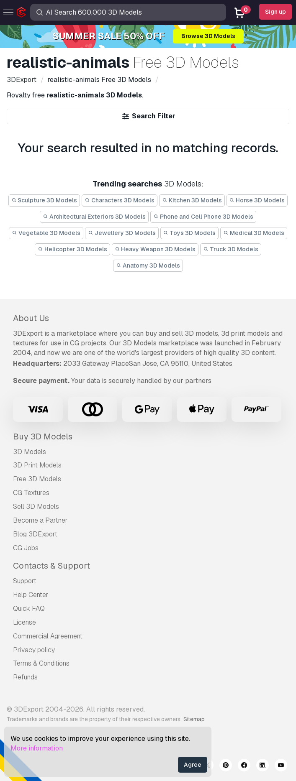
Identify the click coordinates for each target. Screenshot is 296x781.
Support (24, 581)
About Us (31, 318)
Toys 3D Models (189, 233)
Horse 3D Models (257, 200)
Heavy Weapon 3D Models (155, 249)
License (24, 622)
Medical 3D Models (253, 233)
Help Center (31, 594)
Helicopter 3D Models (72, 249)
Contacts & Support (51, 565)
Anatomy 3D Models (148, 265)
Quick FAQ (29, 608)
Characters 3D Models (119, 200)
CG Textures (31, 492)
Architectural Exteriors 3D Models (94, 216)
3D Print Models (37, 465)
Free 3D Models (37, 479)
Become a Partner (40, 520)
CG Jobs (26, 548)
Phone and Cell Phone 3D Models (203, 216)
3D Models (29, 451)
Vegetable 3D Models (46, 233)
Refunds (25, 677)
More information (36, 748)
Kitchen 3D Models (192, 200)
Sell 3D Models (36, 506)
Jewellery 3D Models (122, 233)
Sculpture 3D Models (44, 200)
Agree (192, 764)
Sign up (275, 11)
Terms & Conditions (41, 663)
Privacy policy (34, 650)
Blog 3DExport (35, 534)
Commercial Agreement (47, 636)
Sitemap (194, 719)
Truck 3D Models (230, 249)
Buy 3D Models (42, 436)
